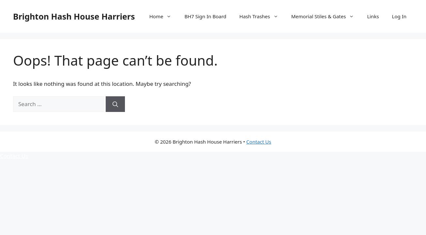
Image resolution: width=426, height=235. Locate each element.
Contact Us (258, 141)
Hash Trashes (262, 16)
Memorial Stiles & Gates (326, 16)
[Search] (115, 104)
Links (373, 16)
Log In (399, 16)
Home (163, 16)
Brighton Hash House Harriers (74, 16)
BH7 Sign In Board (205, 16)
